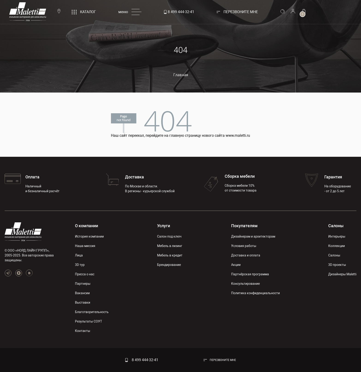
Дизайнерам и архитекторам (253, 236)
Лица (79, 255)
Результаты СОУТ (88, 321)
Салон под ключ (169, 236)
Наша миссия (85, 246)
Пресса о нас (84, 274)
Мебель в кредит (169, 255)
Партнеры (82, 283)
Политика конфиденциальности (255, 293)
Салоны (335, 225)
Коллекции (336, 246)
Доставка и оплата (245, 255)
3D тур (80, 265)
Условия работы (243, 246)
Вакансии (82, 293)
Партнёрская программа (250, 274)
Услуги (163, 225)
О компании (86, 225)
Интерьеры (336, 236)
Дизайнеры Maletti (342, 274)
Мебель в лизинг (169, 246)
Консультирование (245, 283)
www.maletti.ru (238, 135)
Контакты (82, 331)
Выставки (82, 302)
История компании (89, 236)
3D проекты (337, 265)
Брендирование (169, 265)
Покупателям (244, 225)
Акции (236, 265)
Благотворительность (92, 312)
